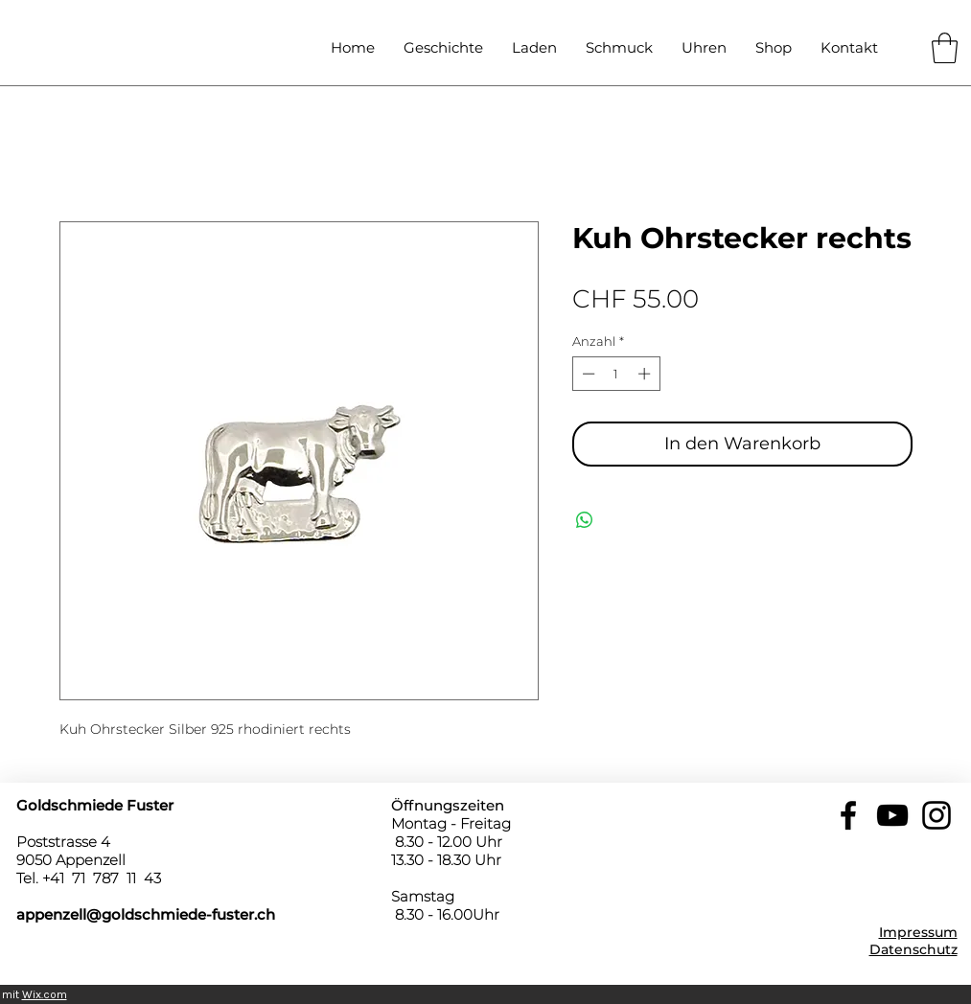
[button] (945, 48)
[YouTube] (892, 815)
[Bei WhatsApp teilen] (584, 520)
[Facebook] (848, 815)
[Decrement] (586, 373)
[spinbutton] (616, 373)
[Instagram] (936, 815)
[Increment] (646, 373)
